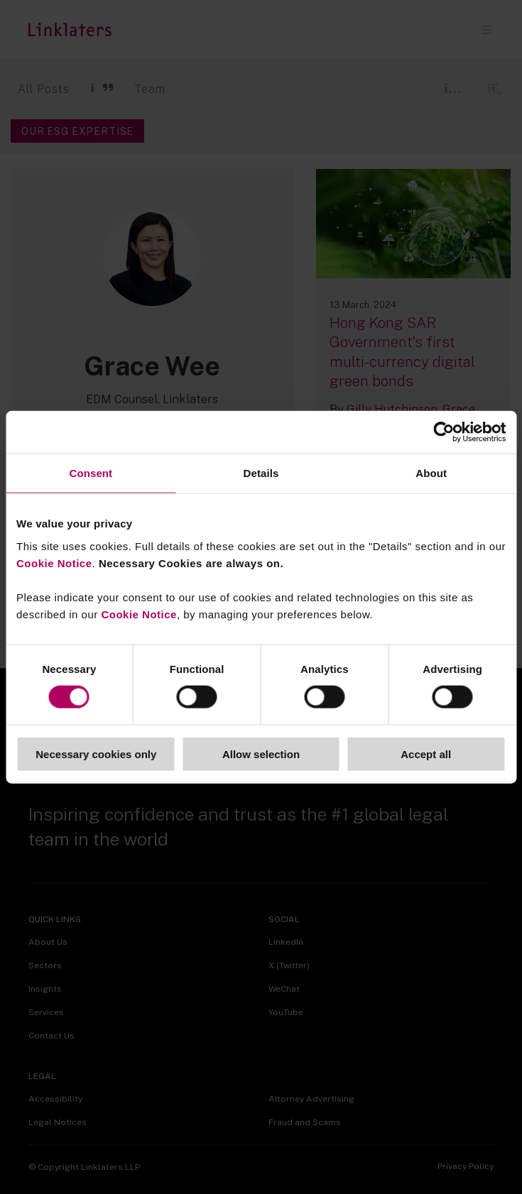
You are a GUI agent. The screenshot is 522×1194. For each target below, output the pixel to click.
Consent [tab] (90, 473)
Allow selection (261, 753)
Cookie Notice (54, 563)
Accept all (426, 753)
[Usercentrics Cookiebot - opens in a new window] (443, 432)
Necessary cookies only (96, 753)
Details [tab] (261, 473)
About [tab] (431, 473)
